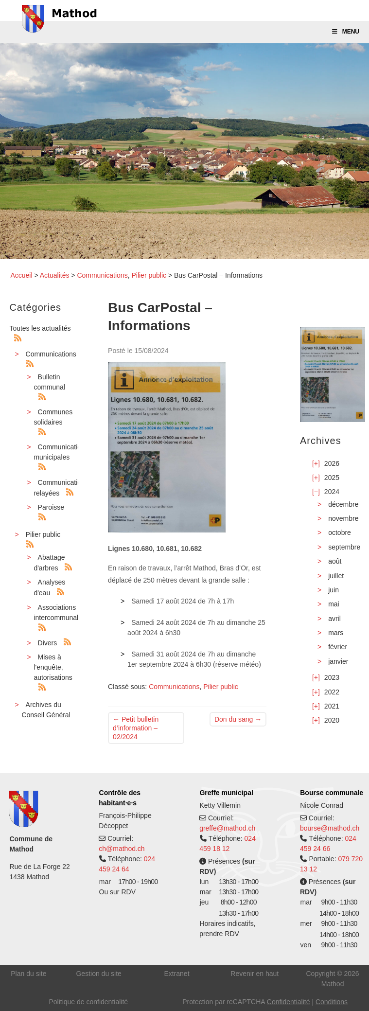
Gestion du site (98, 973)
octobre (339, 532)
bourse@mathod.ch (329, 828)
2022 (331, 692)
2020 (331, 720)
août (334, 561)
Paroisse (51, 507)
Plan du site (28, 973)
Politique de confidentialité (88, 1002)
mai (333, 604)
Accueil (21, 275)
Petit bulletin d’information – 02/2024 (135, 728)
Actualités (55, 275)
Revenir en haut (254, 973)
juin (333, 590)
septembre (344, 547)
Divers (47, 643)
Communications (102, 275)
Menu (345, 31)
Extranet (176, 973)
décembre (343, 504)
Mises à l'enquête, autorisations (53, 667)
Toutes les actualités (39, 328)
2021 (331, 706)
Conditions (332, 1002)
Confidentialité (288, 1002)
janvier (338, 661)
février (337, 647)
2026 (331, 463)
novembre (343, 518)
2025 (331, 477)
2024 (331, 492)
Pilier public (148, 275)
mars (335, 633)
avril (334, 618)
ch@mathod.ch (121, 848)
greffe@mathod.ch (227, 828)
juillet (336, 576)
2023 (331, 677)
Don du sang (238, 719)
